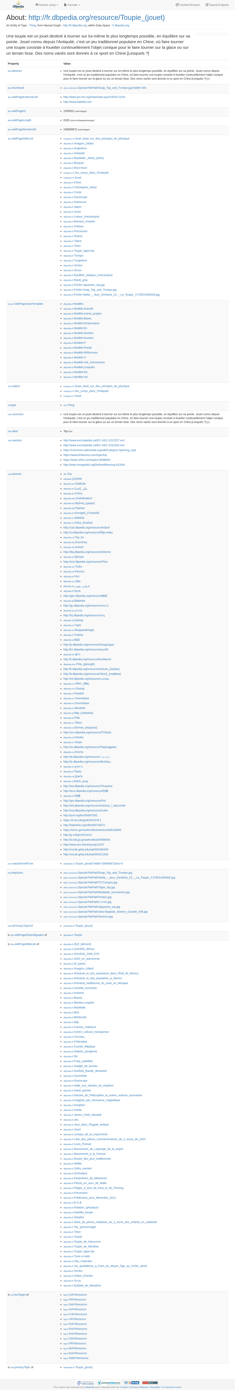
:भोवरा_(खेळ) (76, 683)
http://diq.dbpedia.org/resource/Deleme (87, 551)
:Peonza (73, 571)
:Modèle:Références (80, 352)
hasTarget (18, 1294)
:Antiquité (74, 153)
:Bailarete (74, 600)
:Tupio (72, 625)
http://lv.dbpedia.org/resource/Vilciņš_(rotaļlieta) (92, 673)
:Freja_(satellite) (78, 1061)
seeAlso (15, 440)
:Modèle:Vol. (75, 376)
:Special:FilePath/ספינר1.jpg (87, 901)
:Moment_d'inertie (79, 221)
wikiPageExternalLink (23, 97)
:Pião (71, 717)
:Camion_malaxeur (79, 1027)
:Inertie (72, 1109)
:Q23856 (72, 478)
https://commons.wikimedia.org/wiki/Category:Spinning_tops (99, 450)
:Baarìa (72, 997)
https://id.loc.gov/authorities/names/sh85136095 (92, 829)
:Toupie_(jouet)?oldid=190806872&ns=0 (93, 863)
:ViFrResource (74, 1319)
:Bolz (71, 1012)
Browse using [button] (47, 4)
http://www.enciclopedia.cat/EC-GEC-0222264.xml (93, 445)
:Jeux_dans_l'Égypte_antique (86, 1124)
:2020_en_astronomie (81, 958)
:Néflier (72, 1163)
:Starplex (73, 1217)
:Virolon (73, 265)
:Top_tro (73, 537)
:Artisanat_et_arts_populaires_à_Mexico (92, 978)
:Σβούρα (73, 556)
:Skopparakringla (78, 630)
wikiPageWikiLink (20, 138)
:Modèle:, (74, 303)
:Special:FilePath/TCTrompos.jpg (90, 882)
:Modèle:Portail (77, 347)
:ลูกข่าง (73, 766)
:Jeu (70, 1119)
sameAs (14, 473)
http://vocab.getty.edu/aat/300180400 (85, 849)
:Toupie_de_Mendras (81, 1246)
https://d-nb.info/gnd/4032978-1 (82, 820)
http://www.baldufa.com (77, 101)
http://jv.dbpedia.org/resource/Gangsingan (88, 644)
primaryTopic (20, 1367)
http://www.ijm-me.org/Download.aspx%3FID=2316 (94, 97)
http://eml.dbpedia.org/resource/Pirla (85, 561)
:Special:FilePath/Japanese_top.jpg (91, 906)
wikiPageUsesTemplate (25, 303)
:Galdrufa (74, 483)
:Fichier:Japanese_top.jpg (84, 284)
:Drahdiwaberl (77, 498)
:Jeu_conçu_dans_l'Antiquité (86, 172)
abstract (15, 70)
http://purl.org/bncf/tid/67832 (80, 815)
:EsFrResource (75, 1323)
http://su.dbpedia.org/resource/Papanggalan (90, 747)
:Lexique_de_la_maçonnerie (85, 1134)
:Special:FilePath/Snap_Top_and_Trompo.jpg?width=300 (104, 87)
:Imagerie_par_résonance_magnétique (91, 1100)
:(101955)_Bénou (78, 949)
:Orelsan (73, 226)
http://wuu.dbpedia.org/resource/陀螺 (85, 790)
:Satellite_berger (78, 1212)
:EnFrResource (75, 1333)
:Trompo (73, 255)
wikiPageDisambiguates (27, 934)
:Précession (75, 231)
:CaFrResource (75, 1314)
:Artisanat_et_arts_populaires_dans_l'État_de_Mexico (101, 973)
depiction (15, 872)
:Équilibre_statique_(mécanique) (87, 275)
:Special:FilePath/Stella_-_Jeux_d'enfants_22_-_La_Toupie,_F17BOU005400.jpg (119, 877)
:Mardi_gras (75, 280)
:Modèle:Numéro (78, 337)
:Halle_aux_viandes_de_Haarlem (88, 1085)
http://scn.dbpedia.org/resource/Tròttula (87, 732)
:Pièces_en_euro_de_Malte (85, 1183)
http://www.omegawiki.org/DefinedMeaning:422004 (94, 464)
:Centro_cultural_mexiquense (86, 1031)
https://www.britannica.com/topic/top (85, 455)
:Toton (72, 245)
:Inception (74, 1105)
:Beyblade (74, 1007)
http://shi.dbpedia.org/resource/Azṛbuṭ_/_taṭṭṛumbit (94, 805)
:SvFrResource (75, 1294)
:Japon (72, 206)
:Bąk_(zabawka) (78, 712)
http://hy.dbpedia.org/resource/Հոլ (84, 615)
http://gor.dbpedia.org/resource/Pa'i (84, 800)
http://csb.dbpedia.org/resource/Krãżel (86, 527)
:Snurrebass (76, 698)
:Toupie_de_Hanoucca (82, 1241)
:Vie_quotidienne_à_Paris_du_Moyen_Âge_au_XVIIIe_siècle (105, 1266)
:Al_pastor (74, 963)
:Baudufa (74, 708)
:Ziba (71, 581)
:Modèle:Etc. (75, 372)
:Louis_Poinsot (77, 1144)
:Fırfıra (72, 493)
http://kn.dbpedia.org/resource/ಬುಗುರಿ (85, 649)
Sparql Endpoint (217, 4)
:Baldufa (73, 517)
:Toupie (72, 934)
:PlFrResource (74, 1343)
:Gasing (73, 620)
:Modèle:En (75, 328)
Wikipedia (89, 1387)
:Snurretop (75, 542)
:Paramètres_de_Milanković (85, 1178)
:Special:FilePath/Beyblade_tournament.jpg (96, 892)
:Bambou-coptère (78, 1002)
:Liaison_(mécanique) (81, 216)
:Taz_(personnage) (79, 1227)
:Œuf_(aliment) (77, 944)
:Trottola (73, 634)
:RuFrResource (75, 1328)
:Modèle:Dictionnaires (81, 323)
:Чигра (72, 742)
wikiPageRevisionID (22, 129)
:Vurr (71, 576)
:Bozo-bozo (75, 167)
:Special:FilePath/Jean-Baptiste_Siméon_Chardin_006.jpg (105, 911)
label (13, 431)
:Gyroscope (75, 197)
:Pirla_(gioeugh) (79, 664)
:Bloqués (73, 162)
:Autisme (73, 992)
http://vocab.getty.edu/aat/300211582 (85, 854)
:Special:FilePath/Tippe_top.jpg (89, 887)
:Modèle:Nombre (78, 333)
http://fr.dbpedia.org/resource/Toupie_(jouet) (96, 17)
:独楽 (71, 639)
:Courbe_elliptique (79, 1046)
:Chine (72, 182)
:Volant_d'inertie (78, 1275)
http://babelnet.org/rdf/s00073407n (84, 825)
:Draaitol (73, 693)
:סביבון (72, 610)
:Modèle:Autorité (78, 308)
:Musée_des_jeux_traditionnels (87, 1158)
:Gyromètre (75, 1075)
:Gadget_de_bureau (80, 1066)
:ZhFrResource (75, 1338)
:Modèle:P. (74, 342)
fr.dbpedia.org (120, 25)
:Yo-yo (72, 1280)
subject (14, 386)
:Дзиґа (72, 776)
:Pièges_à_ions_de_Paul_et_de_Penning (93, 1187)
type (12, 405)
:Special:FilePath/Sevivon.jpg (88, 916)
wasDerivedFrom (20, 863)
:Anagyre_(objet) (78, 143)
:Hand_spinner (77, 1090)
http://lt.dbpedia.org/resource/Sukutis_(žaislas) (91, 669)
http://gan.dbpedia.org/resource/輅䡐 (85, 595)
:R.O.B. (72, 1202)
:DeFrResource (75, 1304)
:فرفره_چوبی (76, 586)
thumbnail (16, 87)
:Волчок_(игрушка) (80, 727)
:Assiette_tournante (80, 988)
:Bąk (71, 1022)
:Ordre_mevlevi (77, 1168)
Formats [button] (72, 4)
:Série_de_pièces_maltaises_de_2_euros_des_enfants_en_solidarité (110, 1222)
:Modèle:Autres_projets (82, 313)
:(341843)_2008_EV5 (81, 953)
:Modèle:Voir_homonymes (84, 362)
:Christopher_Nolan (80, 187)
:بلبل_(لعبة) (75, 488)
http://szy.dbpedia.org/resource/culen (85, 810)
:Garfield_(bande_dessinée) (85, 1070)
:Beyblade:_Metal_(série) (83, 158)
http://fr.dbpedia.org (75, 25)
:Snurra (73, 751)
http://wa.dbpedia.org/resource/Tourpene (87, 786)
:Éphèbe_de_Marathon (82, 1285)
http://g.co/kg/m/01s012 (77, 834)
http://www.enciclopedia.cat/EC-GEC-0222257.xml (93, 440)
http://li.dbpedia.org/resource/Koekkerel (87, 659)
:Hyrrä (71, 591)
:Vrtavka (73, 737)
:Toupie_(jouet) (78, 925)
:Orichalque (75, 1173)
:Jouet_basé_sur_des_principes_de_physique (96, 138)
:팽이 (71, 654)
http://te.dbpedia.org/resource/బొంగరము (87, 761)
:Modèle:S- (74, 357)
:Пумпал (74, 508)
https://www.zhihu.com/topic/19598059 (86, 459)
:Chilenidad (75, 1041)
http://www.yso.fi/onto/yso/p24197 (83, 844)
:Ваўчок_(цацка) (79, 503)
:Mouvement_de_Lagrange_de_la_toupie (93, 1148)
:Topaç (72, 771)
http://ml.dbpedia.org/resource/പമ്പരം (86, 678)
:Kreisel (73, 547)
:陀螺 (71, 795)
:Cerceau (73, 1036)
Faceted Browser (188, 4)
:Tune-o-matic (76, 1256)
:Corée (72, 192)
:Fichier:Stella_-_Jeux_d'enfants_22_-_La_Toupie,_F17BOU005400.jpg (111, 294)
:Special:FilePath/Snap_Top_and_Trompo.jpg (97, 872)
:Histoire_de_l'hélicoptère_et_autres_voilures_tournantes (102, 1095)
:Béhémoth (74, 1017)
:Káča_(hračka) (78, 522)
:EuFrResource (75, 1353)
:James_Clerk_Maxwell (82, 1114)
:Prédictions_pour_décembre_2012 (89, 1197)
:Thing (68, 405)
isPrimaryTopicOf (20, 925)
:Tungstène (75, 260)
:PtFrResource (74, 1299)
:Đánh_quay (75, 781)
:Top (67, 473)
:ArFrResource (74, 1309)
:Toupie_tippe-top (78, 250)
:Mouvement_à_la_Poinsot (84, 1153)
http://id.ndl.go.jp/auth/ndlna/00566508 (86, 839)
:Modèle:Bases (77, 318)
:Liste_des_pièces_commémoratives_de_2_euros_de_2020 (104, 1139)
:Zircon (72, 270)
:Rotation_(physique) (81, 1207)
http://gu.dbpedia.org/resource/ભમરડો (86, 605)
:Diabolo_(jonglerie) (80, 1051)
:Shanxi (72, 236)
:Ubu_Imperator (77, 1261)
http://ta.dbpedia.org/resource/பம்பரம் (86, 756)
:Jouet (72, 177)
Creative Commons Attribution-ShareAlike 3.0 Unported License (151, 1387)
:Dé (70, 1056)
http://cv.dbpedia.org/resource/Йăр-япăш (88, 532)
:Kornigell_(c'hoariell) (81, 512)
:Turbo (72, 566)
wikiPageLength (19, 120)
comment (15, 414)
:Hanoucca (74, 201)
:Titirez (72, 722)
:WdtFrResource (75, 1358)
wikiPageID (17, 111)
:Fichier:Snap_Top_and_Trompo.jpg (90, 289)
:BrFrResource (74, 1348)
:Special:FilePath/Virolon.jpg (87, 897)
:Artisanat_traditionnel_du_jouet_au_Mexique (95, 983)
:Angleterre (75, 148)
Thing (32, 25)
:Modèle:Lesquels (79, 367)
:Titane (72, 241)
